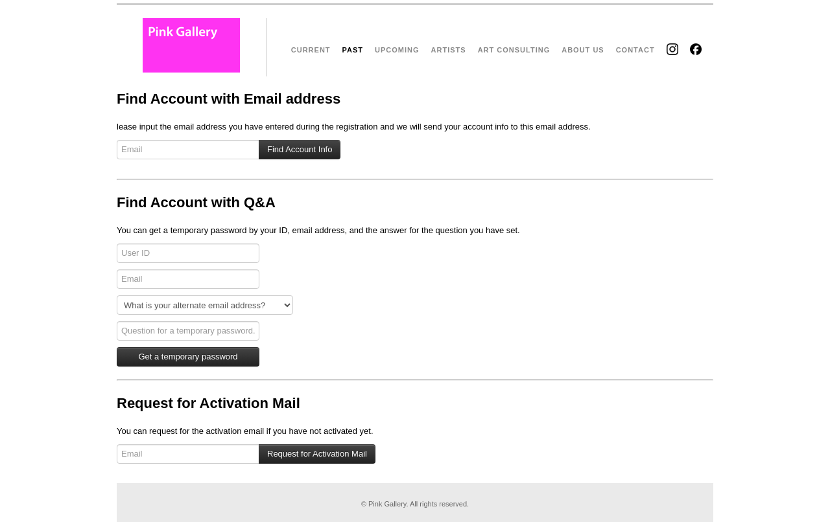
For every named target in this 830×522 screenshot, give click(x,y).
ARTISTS (448, 50)
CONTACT (635, 50)
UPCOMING (397, 50)
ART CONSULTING (514, 50)
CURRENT (311, 50)
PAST (353, 50)
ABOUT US (583, 50)
